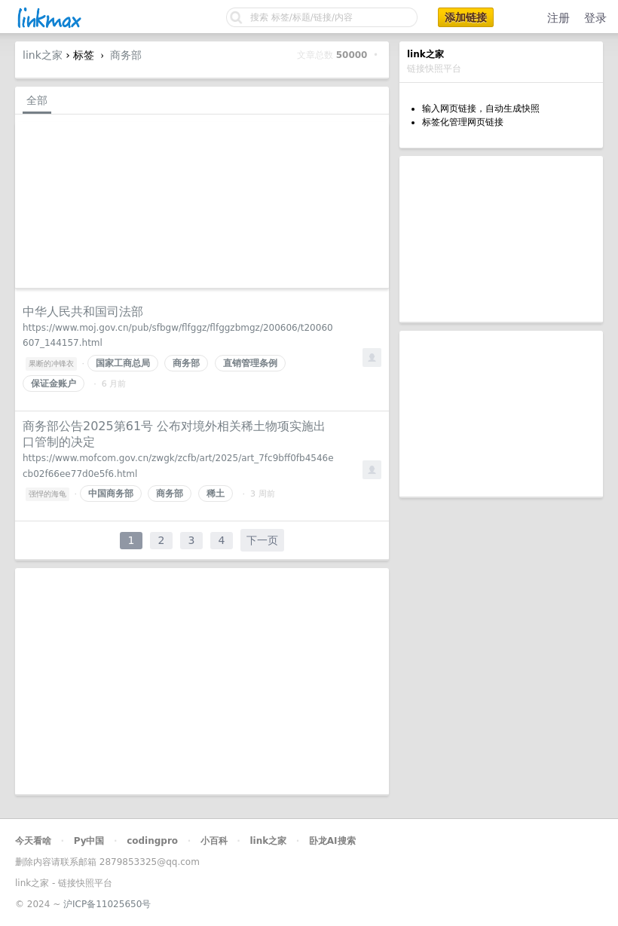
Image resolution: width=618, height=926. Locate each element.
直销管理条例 (250, 363)
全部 (36, 100)
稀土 (216, 493)
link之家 (43, 55)
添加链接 (466, 17)
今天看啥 (33, 841)
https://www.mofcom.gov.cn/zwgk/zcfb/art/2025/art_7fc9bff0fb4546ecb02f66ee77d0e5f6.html (178, 466)
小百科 (214, 841)
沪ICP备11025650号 (107, 904)
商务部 (126, 55)
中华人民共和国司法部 (83, 311)
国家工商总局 (123, 363)
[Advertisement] (501, 239)
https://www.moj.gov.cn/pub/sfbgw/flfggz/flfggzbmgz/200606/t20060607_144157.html (178, 335)
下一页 (262, 540)
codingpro (152, 841)
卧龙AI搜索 (332, 841)
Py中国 (89, 841)
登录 (595, 18)
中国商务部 (110, 493)
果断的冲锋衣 (51, 363)
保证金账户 (53, 383)
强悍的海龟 (47, 494)
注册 (558, 18)
